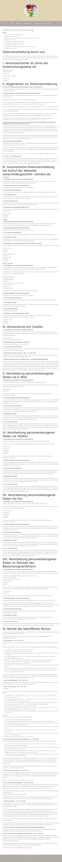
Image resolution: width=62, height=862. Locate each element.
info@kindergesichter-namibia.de (9, 76)
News (12, 23)
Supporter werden (46, 23)
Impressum (34, 858)
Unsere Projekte (28, 23)
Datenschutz (28, 858)
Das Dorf (37, 23)
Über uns (18, 23)
